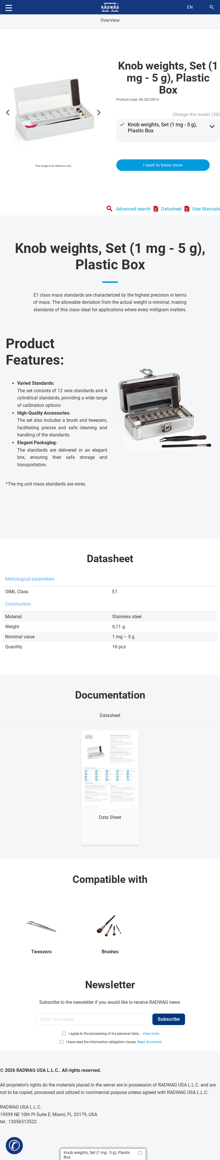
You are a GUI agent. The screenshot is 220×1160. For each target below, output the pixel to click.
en (190, 7)
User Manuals (206, 209)
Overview (110, 20)
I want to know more (162, 165)
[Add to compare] (140, 1153)
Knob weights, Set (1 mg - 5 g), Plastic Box (162, 127)
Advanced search (133, 209)
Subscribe (169, 1019)
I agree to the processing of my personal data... (105, 1034)
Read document (149, 1042)
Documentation (110, 695)
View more (151, 1034)
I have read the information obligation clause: (114, 1042)
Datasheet (171, 209)
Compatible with (110, 879)
